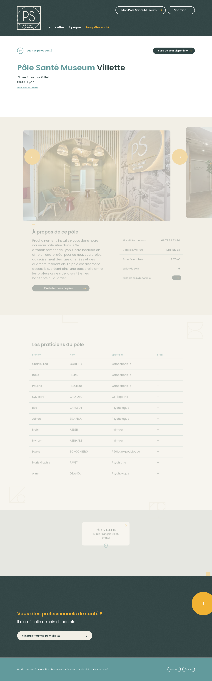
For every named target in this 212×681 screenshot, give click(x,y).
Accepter (174, 669)
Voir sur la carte (27, 90)
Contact (180, 10)
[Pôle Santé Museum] (29, 18)
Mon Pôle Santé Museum (141, 10)
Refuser (188, 669)
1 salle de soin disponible (172, 51)
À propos (75, 27)
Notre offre (56, 27)
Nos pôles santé (97, 27)
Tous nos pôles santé (34, 51)
